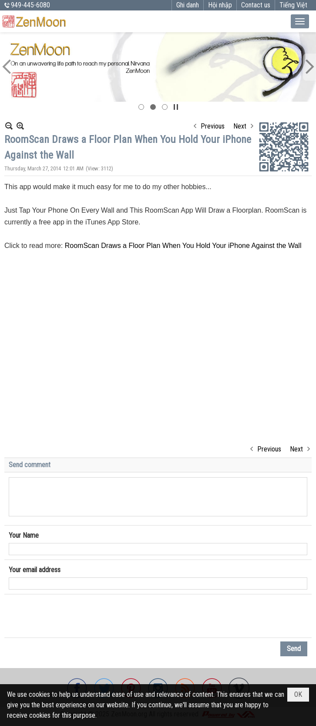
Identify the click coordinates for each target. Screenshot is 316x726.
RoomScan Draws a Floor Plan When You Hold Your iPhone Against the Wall (183, 245)
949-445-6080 (30, 5)
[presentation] (75, 616)
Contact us (255, 5)
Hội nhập (220, 5)
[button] (299, 21)
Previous (213, 126)
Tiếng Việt (293, 5)
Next (239, 126)
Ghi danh (187, 5)
